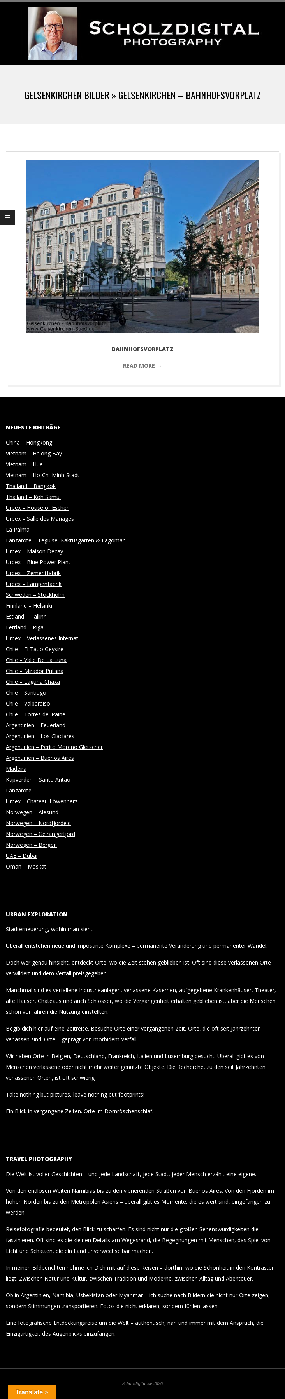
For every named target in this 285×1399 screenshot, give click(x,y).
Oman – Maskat (26, 866)
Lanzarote (19, 790)
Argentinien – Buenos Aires (40, 757)
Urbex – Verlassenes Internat (42, 638)
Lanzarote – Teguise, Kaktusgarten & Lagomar (65, 540)
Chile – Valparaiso (28, 703)
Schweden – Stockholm (35, 594)
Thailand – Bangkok (31, 486)
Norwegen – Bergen (31, 844)
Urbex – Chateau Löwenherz (41, 801)
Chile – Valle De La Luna (36, 660)
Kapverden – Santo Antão (38, 779)
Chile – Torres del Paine (35, 714)
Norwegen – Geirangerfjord (40, 834)
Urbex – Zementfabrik (33, 573)
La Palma (18, 529)
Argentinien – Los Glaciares (40, 736)
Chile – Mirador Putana (34, 670)
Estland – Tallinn (26, 616)
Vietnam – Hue (24, 464)
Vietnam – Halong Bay (34, 453)
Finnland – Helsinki (29, 605)
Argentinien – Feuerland (35, 725)
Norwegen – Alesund (32, 812)
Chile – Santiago (26, 692)
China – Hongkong (29, 442)
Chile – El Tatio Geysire (34, 649)
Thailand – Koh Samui (33, 497)
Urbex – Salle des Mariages (40, 518)
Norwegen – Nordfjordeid (38, 823)
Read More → (142, 365)
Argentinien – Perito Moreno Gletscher (54, 747)
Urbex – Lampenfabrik (34, 583)
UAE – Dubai (21, 855)
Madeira (16, 768)
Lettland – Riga (25, 627)
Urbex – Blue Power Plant (38, 562)
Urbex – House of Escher (37, 507)
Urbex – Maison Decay (34, 551)
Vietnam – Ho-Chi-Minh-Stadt (42, 475)
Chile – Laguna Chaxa (33, 681)
